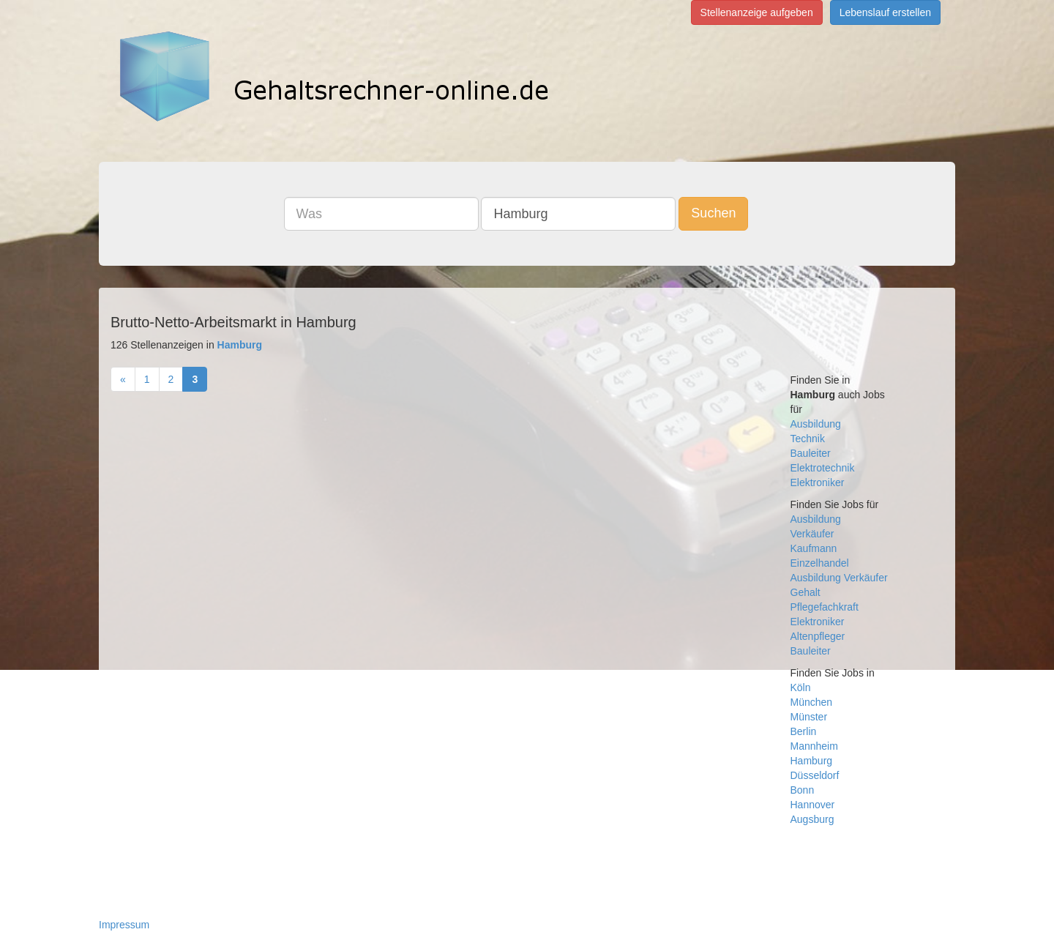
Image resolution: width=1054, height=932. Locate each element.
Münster (809, 717)
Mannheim (814, 746)
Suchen (713, 213)
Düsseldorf (815, 775)
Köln (800, 687)
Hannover (812, 804)
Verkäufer (812, 534)
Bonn (802, 790)
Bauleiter (810, 453)
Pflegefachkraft (824, 607)
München (811, 702)
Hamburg (811, 761)
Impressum (124, 925)
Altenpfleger (817, 636)
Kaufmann (813, 548)
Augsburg (812, 819)
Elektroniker (817, 482)
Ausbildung (815, 424)
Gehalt (805, 592)
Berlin (803, 731)
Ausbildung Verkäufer (839, 578)
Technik (807, 438)
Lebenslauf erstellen (885, 12)
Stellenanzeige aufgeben (756, 12)
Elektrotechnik (822, 468)
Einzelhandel (819, 563)
